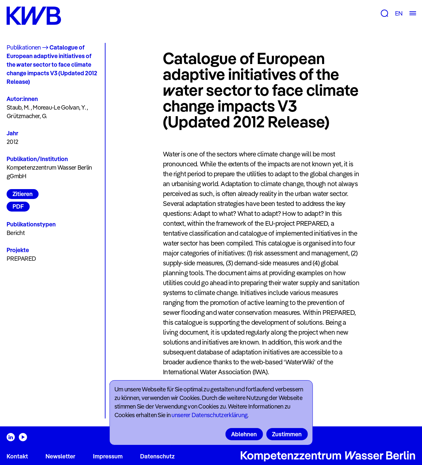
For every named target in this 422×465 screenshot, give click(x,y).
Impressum (108, 456)
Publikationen (24, 47)
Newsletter (60, 456)
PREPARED (21, 258)
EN (399, 13)
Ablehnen (244, 434)
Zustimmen (287, 434)
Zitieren (23, 194)
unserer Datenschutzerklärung (209, 415)
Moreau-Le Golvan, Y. (59, 107)
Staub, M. (18, 107)
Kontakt (17, 456)
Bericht (16, 233)
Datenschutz (157, 456)
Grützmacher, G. (27, 116)
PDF (18, 206)
